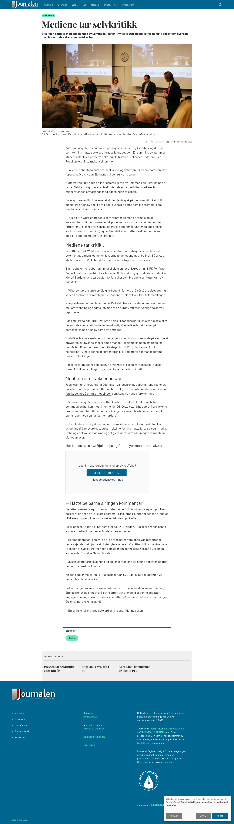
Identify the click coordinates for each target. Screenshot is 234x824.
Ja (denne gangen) (106, 473)
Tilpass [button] (174, 816)
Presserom (128, 4)
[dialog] (197, 808)
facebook (20, 719)
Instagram (21, 725)
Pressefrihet (111, 4)
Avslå (203, 816)
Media (72, 638)
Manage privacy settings (107, 479)
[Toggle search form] (220, 5)
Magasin (95, 4)
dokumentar (148, 231)
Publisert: (148, 141)
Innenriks (48, 4)
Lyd (84, 4)
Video (75, 4)
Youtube (20, 737)
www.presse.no (163, 762)
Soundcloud (22, 731)
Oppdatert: (171, 141)
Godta (220, 816)
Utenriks (62, 4)
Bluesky (19, 713)
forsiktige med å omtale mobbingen (88, 393)
